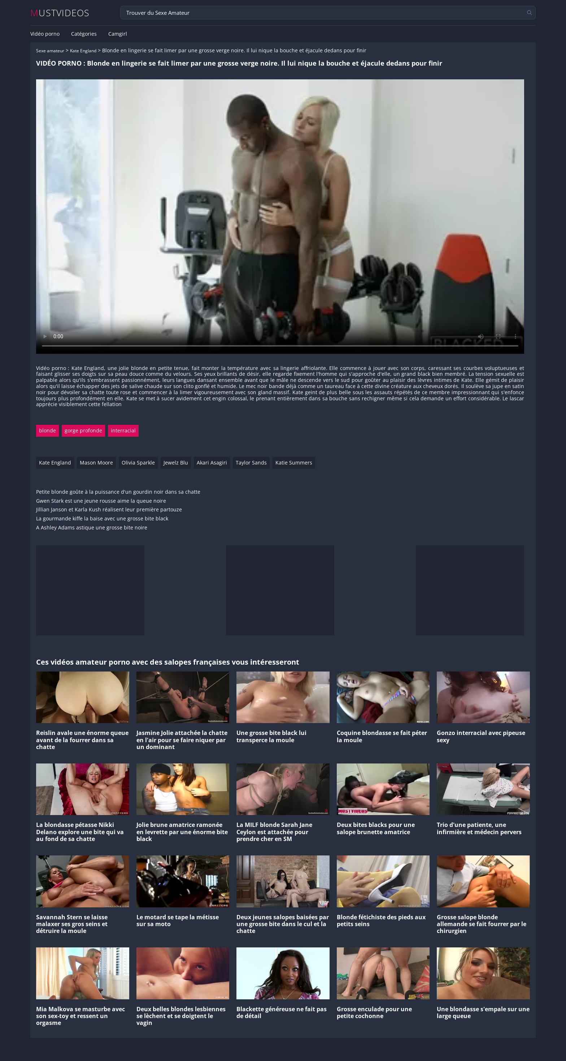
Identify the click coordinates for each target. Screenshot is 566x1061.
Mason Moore (96, 462)
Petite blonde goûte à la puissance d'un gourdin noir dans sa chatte (118, 492)
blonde (47, 430)
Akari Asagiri (212, 462)
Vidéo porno (45, 33)
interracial (123, 430)
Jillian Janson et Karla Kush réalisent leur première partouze (109, 510)
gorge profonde (83, 430)
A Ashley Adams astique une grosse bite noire (91, 528)
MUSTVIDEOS (60, 12)
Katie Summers (293, 462)
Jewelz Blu (176, 462)
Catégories (84, 33)
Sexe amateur (50, 51)
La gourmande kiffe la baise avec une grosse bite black (102, 519)
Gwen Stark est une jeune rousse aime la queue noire (101, 501)
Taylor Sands (251, 462)
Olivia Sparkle (138, 462)
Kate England (83, 51)
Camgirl (117, 33)
